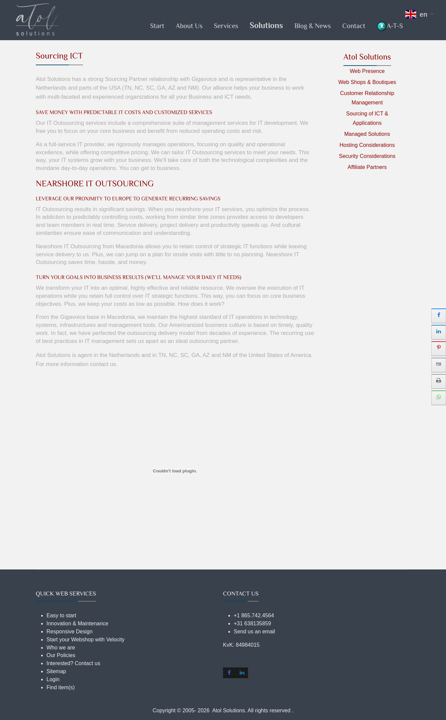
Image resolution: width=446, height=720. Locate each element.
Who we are (60, 647)
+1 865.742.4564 (254, 615)
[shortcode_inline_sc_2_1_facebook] (229, 672)
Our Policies (60, 655)
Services (226, 25)
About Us (189, 25)
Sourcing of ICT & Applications (367, 118)
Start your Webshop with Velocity (85, 639)
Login (53, 679)
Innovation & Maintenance (77, 623)
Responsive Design (69, 631)
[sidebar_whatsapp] (438, 397)
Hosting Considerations (367, 145)
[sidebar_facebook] (438, 315)
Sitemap (56, 671)
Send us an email (254, 631)
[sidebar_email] (438, 365)
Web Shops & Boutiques (367, 82)
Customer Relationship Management (367, 97)
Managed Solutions (367, 134)
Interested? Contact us (73, 663)
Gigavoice (204, 79)
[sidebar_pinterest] (438, 348)
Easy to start (61, 615)
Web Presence (367, 71)
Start (157, 25)
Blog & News (312, 25)
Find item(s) (60, 687)
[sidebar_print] (438, 381)
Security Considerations (367, 156)
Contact (353, 25)
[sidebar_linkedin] (438, 332)
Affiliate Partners (367, 167)
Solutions (266, 25)
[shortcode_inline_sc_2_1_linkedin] (242, 672)
